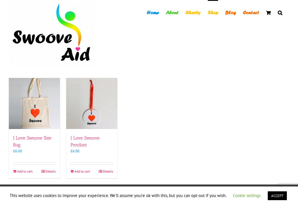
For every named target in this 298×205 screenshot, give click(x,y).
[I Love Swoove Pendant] (91, 103)
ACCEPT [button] (277, 195)
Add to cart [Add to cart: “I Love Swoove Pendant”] (82, 171)
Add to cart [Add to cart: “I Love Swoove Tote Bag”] (25, 171)
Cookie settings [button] (247, 195)
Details (50, 171)
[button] (287, 12)
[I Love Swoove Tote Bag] (34, 103)
